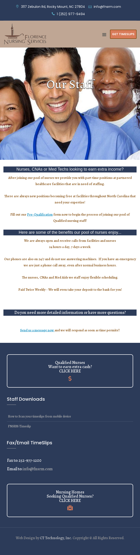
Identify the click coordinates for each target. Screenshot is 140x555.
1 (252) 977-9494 (71, 14)
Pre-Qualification (40, 214)
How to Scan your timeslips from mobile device (39, 416)
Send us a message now (37, 330)
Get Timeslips (123, 34)
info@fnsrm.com (107, 6)
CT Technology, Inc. (56, 538)
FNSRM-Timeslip (19, 426)
